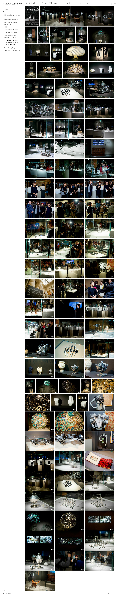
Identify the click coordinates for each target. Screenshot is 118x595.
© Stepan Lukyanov (7, 593)
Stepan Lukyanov (12, 3)
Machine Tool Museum (11, 19)
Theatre (5, 9)
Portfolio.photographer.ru (110, 593)
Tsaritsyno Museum (10, 32)
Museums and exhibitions (11, 12)
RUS (115, 3)
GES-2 (6, 27)
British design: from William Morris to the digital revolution (12, 42)
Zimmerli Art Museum (11, 30)
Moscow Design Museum (12, 15)
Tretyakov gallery (9, 48)
